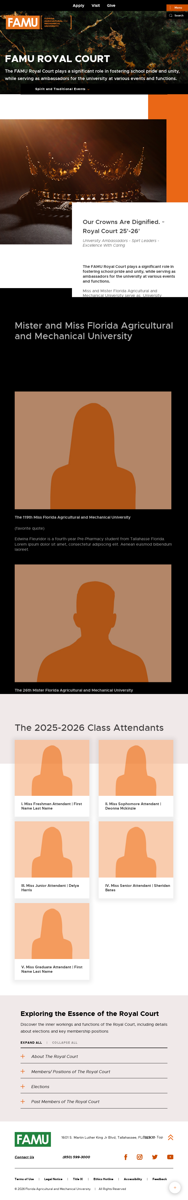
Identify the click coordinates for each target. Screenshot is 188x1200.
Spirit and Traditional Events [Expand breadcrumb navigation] (60, 89)
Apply (78, 5)
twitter (154, 1157)
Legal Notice (53, 1179)
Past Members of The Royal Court (60, 1101)
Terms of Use (24, 1179)
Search (179, 15)
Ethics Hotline (103, 1179)
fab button (175, 1187)
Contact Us (24, 1157)
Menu (178, 7)
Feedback (160, 1179)
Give (111, 5)
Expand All (31, 1042)
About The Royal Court (49, 1056)
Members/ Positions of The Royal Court (65, 1071)
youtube (170, 1157)
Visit (96, 5)
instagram (139, 1157)
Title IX (78, 1179)
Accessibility (133, 1179)
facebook (125, 1157)
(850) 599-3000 (76, 1157)
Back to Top (152, 1137)
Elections (35, 1086)
